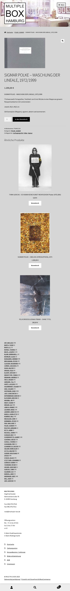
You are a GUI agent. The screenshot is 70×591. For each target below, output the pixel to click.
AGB (8, 560)
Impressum (11, 564)
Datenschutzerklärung (12, 579)
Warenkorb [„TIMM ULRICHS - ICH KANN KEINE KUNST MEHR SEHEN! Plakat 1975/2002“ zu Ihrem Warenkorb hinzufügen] (35, 203)
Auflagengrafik (18, 133)
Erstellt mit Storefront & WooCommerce (36, 579)
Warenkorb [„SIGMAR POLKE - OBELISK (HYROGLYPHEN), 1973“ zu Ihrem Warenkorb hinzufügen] (35, 265)
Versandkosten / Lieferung (16, 552)
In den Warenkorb (21, 119)
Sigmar (30, 133)
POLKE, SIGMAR (19, 32)
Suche (35, 587)
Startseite (10, 32)
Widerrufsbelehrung (14, 556)
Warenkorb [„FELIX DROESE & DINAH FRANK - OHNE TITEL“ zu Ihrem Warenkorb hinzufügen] (35, 328)
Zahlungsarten (12, 548)
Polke (25, 133)
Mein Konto (11, 587)
